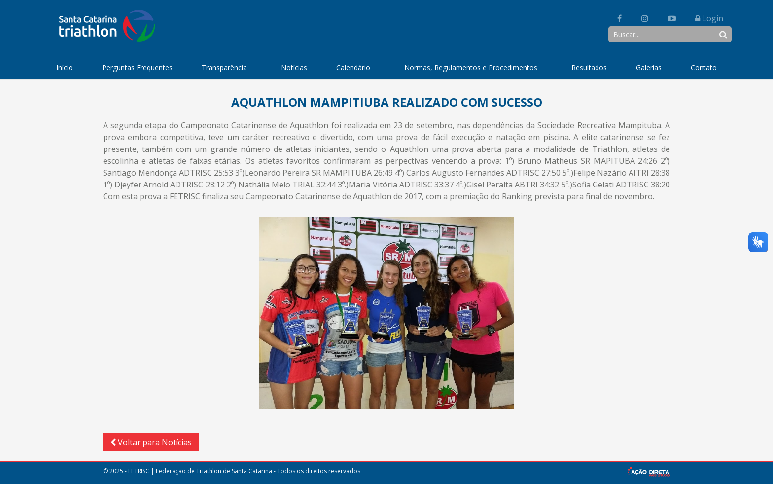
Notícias (294, 67)
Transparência (224, 67)
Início (64, 67)
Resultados (589, 67)
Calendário (353, 67)
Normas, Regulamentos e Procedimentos (470, 67)
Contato (704, 67)
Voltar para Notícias (151, 442)
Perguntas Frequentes (137, 67)
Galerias (649, 67)
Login (709, 18)
